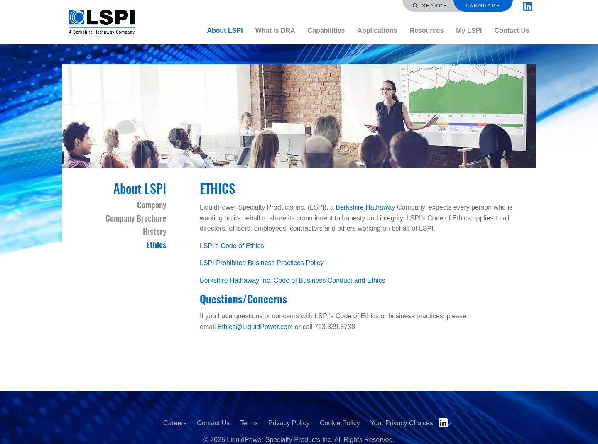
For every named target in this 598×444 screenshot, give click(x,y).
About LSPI (225, 30)
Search (430, 6)
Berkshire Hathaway (365, 207)
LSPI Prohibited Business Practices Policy (262, 262)
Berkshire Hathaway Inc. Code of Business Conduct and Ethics (292, 280)
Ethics (156, 246)
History (154, 232)
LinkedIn (445, 422)
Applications (377, 30)
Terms (249, 423)
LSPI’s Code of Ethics (233, 245)
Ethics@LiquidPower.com (255, 326)
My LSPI (469, 30)
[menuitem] (225, 30)
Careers (175, 423)
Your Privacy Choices (401, 423)
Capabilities (326, 30)
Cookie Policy (340, 423)
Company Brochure (135, 219)
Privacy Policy (289, 423)
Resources (426, 30)
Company (151, 206)
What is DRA (275, 30)
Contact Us (512, 30)
